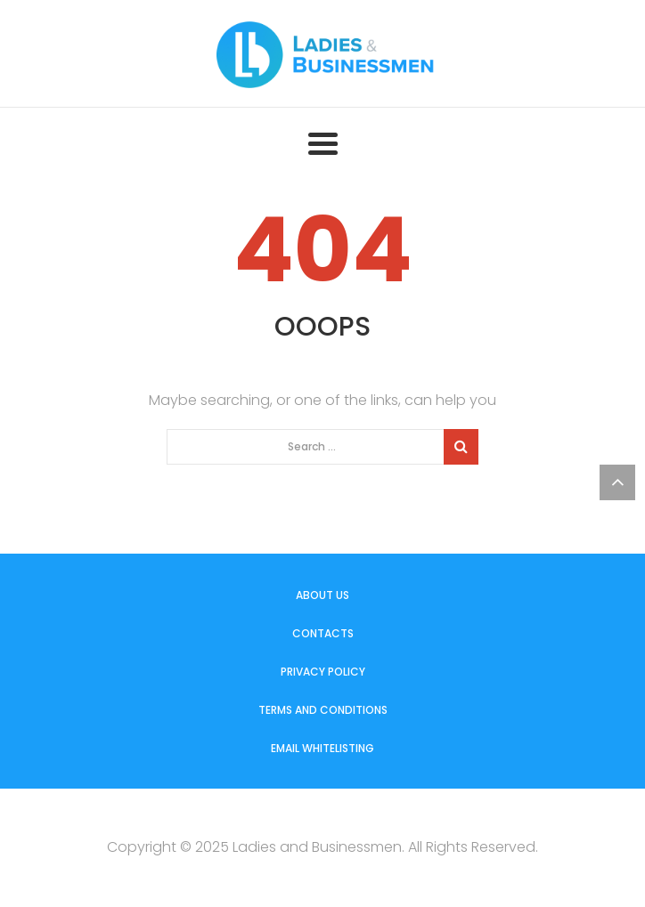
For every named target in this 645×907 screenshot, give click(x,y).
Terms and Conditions (323, 709)
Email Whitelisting (322, 748)
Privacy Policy (323, 671)
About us (322, 595)
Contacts (323, 633)
